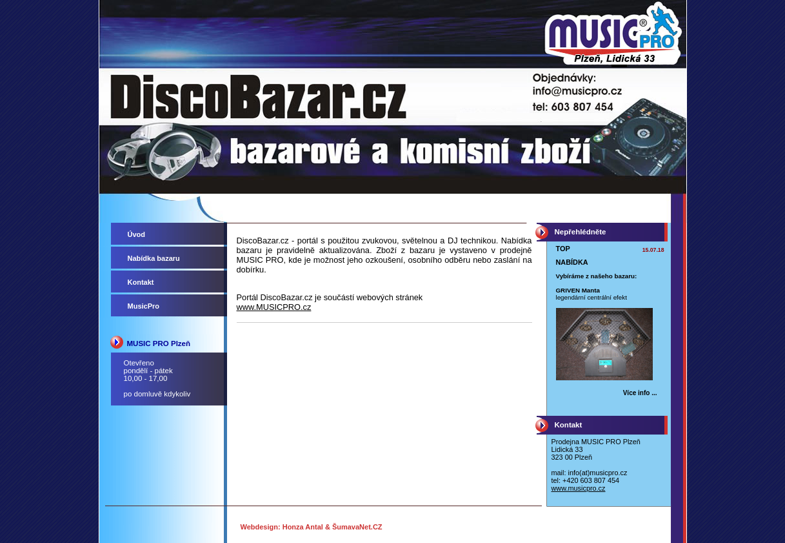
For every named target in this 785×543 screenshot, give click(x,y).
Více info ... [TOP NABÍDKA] (640, 392)
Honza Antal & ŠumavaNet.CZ (333, 527)
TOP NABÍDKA (572, 255)
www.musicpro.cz (578, 488)
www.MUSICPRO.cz (274, 307)
